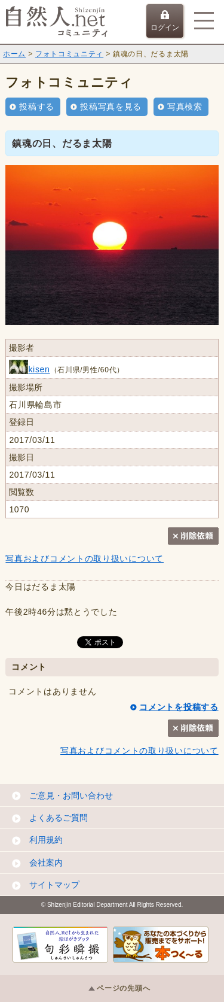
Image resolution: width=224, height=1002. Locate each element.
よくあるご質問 (58, 817)
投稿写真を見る (111, 106)
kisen (29, 369)
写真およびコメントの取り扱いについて (84, 558)
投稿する (36, 106)
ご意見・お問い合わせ (71, 795)
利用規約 (46, 840)
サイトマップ (54, 884)
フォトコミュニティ (69, 54)
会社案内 (46, 862)
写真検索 (184, 106)
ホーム (14, 54)
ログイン (165, 21)
